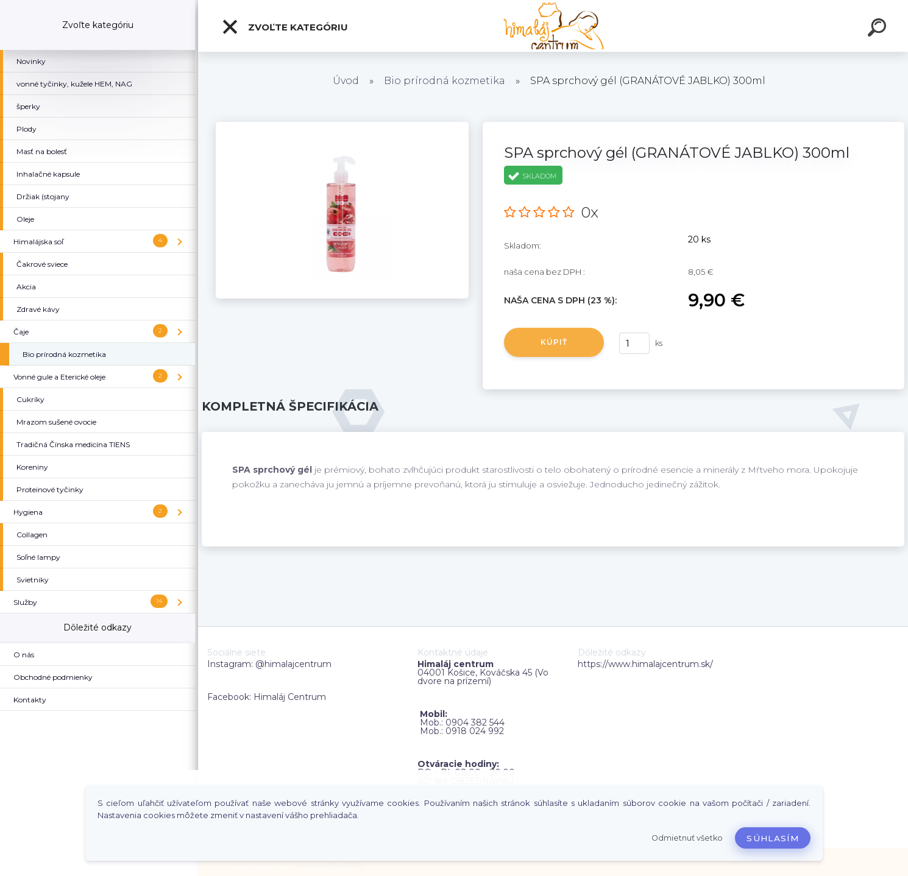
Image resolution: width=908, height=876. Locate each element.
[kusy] (634, 343)
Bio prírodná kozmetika (444, 81)
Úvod (346, 81)
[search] (879, 29)
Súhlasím (773, 838)
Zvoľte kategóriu (284, 26)
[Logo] (553, 25)
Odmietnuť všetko (687, 837)
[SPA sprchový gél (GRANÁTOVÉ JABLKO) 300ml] (342, 126)
